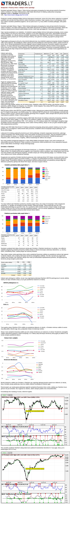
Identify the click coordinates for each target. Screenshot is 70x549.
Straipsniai (4, 7)
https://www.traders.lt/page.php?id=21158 (16, 15)
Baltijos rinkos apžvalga (27, 7)
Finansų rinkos (13, 7)
